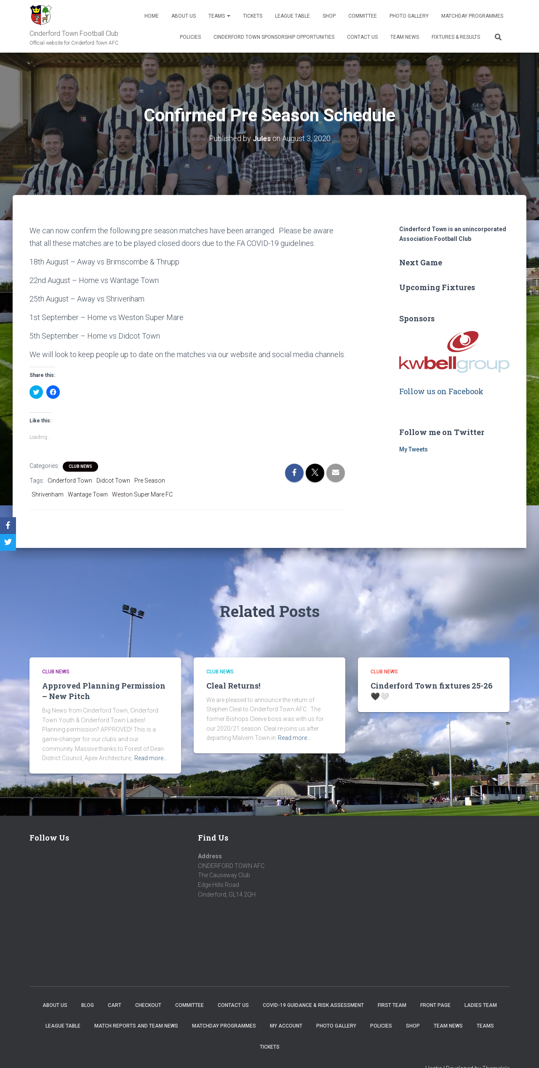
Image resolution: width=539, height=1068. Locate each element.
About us (183, 16)
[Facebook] (8, 525)
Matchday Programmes (472, 16)
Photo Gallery (409, 16)
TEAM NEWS (404, 37)
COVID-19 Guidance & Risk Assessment (313, 1005)
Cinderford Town (70, 480)
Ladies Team (480, 1005)
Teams (219, 16)
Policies (190, 37)
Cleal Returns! (233, 685)
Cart (114, 1005)
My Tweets (413, 449)
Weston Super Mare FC (142, 494)
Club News (80, 466)
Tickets (252, 16)
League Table (292, 16)
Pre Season (149, 480)
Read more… (150, 758)
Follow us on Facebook (441, 391)
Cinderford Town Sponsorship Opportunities (273, 37)
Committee (362, 16)
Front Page (435, 1005)
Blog (87, 1005)
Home (151, 16)
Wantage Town (88, 494)
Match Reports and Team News (136, 1026)
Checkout (148, 1005)
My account (286, 1026)
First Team (392, 1005)
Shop (329, 16)
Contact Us (362, 37)
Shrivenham (48, 494)
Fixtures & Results (456, 37)
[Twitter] (8, 542)
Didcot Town (113, 480)
